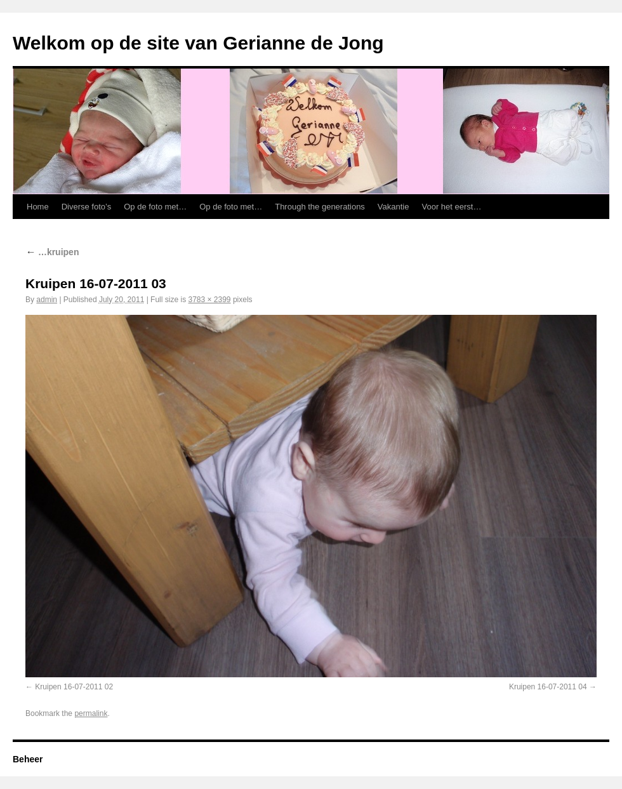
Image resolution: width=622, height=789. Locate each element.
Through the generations (320, 206)
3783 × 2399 (209, 299)
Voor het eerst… (452, 206)
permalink (90, 713)
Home (38, 206)
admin (46, 299)
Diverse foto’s (87, 206)
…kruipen (52, 252)
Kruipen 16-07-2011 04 (548, 686)
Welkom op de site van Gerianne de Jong (198, 42)
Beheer (28, 759)
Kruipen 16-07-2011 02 (74, 686)
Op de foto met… (155, 206)
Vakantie (393, 206)
